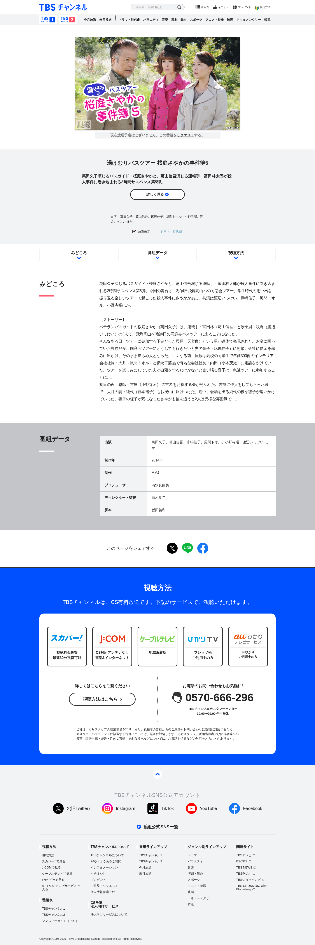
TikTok (167, 808)
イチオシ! (97, 873)
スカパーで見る (53, 861)
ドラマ (192, 855)
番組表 (205, 7)
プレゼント (244, 7)
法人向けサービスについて (109, 914)
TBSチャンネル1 (48, 19)
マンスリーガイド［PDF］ (60, 920)
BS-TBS (241, 861)
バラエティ (151, 19)
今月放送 (90, 19)
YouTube (208, 808)
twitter (172, 548)
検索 (179, 7)
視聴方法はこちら (100, 699)
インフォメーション (104, 867)
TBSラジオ (243, 873)
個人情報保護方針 (103, 892)
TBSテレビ (243, 855)
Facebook (252, 808)
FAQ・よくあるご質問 (106, 861)
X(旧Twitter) (78, 808)
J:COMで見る (51, 867)
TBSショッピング (248, 879)
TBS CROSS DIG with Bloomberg (251, 887)
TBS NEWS (244, 867)
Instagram (125, 808)
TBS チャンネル (63, 7)
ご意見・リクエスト (104, 886)
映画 (230, 19)
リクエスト (185, 135)
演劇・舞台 (179, 19)
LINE (187, 548)
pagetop (157, 774)
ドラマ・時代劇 (129, 19)
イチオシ (223, 7)
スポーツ (196, 19)
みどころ (79, 253)
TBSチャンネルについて (107, 855)
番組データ (157, 253)
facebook (202, 548)
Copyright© (45, 938)
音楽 (165, 19)
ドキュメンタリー (248, 19)
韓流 (267, 19)
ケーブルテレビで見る (57, 873)
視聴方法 (265, 7)
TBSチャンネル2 (68, 19)
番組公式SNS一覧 (160, 827)
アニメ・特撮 (214, 19)
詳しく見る (155, 194)
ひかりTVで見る (53, 879)
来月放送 (105, 19)
